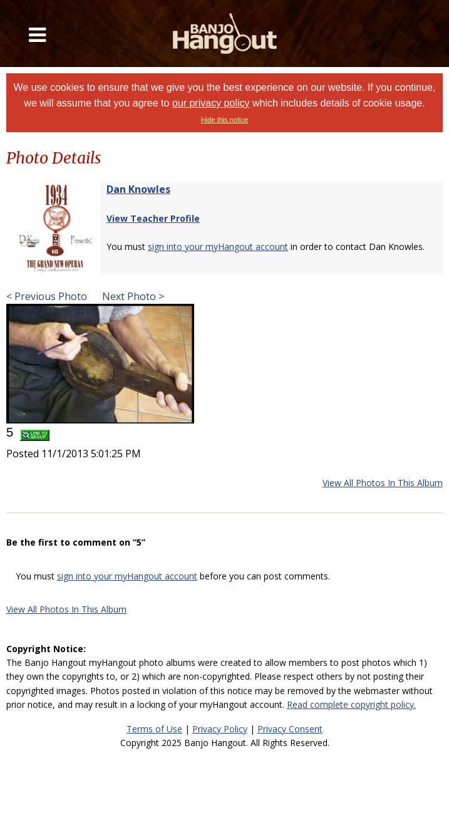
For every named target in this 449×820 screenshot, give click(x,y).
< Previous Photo (46, 296)
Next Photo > (132, 296)
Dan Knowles (138, 189)
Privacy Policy (219, 729)
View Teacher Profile (153, 218)
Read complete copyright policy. (351, 704)
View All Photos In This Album (383, 483)
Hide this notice (224, 119)
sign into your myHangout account (218, 246)
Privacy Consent (290, 729)
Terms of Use (154, 729)
